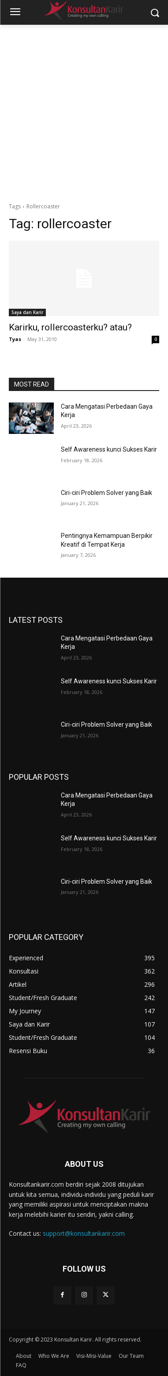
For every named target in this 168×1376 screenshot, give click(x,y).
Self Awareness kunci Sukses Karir (109, 449)
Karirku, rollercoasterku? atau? (70, 327)
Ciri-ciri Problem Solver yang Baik (106, 492)
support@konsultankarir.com (84, 1233)
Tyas (15, 339)
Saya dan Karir (27, 312)
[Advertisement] (84, 113)
